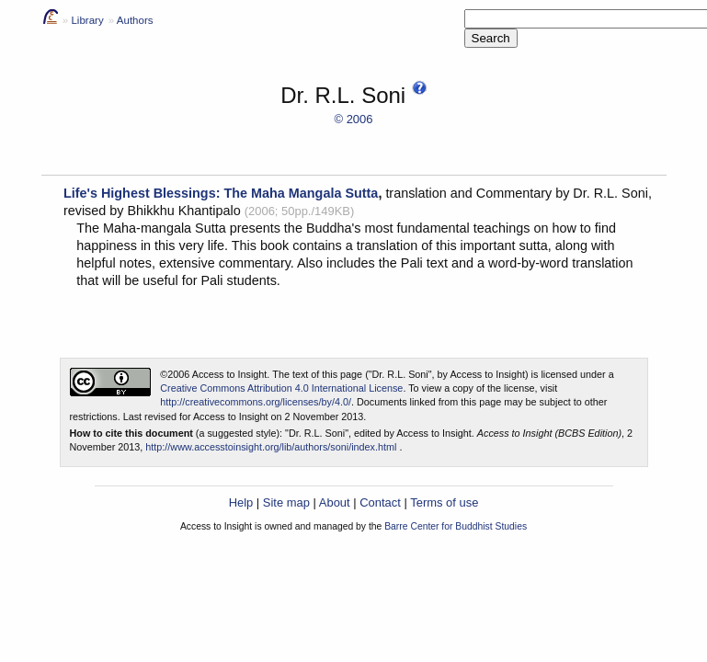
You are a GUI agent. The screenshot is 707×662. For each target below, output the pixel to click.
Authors (135, 20)
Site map (286, 502)
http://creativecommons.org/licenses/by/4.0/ (255, 401)
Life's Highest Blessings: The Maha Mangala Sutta (220, 193)
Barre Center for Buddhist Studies (455, 526)
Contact (380, 502)
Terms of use (444, 502)
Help (241, 502)
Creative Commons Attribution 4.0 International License (281, 388)
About (334, 502)
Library (87, 20)
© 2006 (354, 119)
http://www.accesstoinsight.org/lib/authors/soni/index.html (270, 446)
